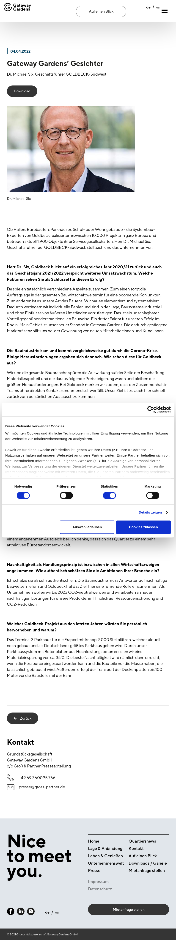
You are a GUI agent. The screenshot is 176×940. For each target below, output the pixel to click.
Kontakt (136, 848)
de (138, 11)
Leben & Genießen (105, 855)
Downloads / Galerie (148, 863)
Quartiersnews (142, 841)
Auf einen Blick (101, 11)
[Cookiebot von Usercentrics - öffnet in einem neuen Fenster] (151, 409)
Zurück (22, 718)
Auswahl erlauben (87, 527)
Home (93, 841)
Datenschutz (100, 888)
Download (22, 91)
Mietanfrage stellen (147, 870)
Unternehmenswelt (106, 863)
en (148, 11)
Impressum (98, 881)
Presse (94, 870)
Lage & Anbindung (105, 848)
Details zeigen (150, 512)
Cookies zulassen (143, 527)
